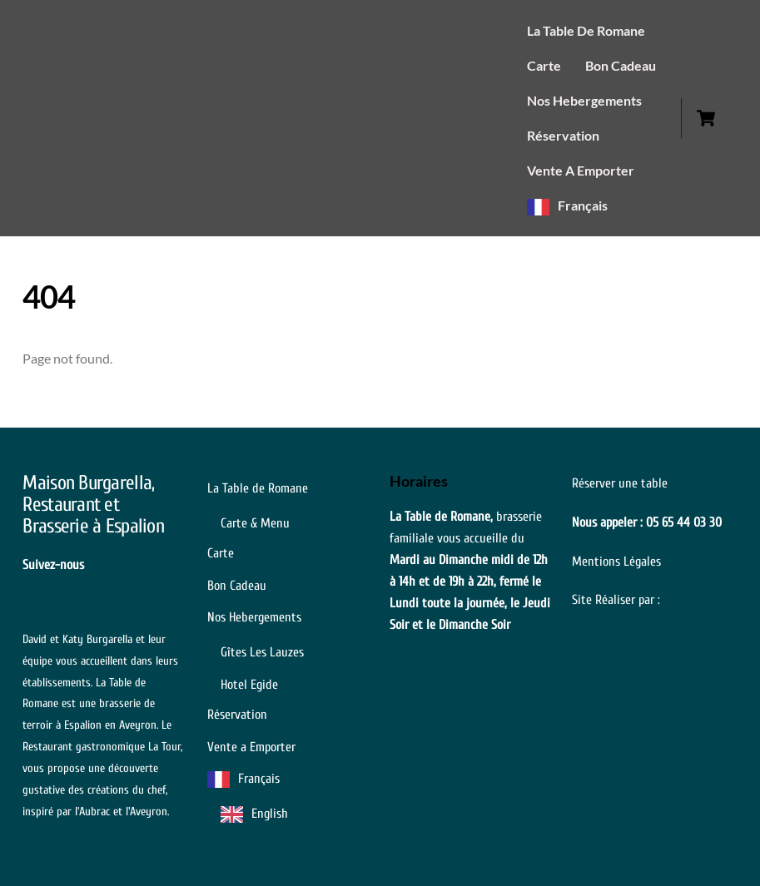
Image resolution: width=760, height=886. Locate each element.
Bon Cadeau (620, 65)
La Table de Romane (586, 30)
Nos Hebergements (584, 100)
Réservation (563, 135)
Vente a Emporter (580, 170)
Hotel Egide (249, 684)
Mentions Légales (616, 561)
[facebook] (104, 564)
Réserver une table (620, 483)
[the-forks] (32, 585)
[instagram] (157, 564)
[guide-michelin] (131, 564)
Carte (544, 65)
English (269, 813)
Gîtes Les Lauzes (262, 652)
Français (583, 205)
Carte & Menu (255, 523)
